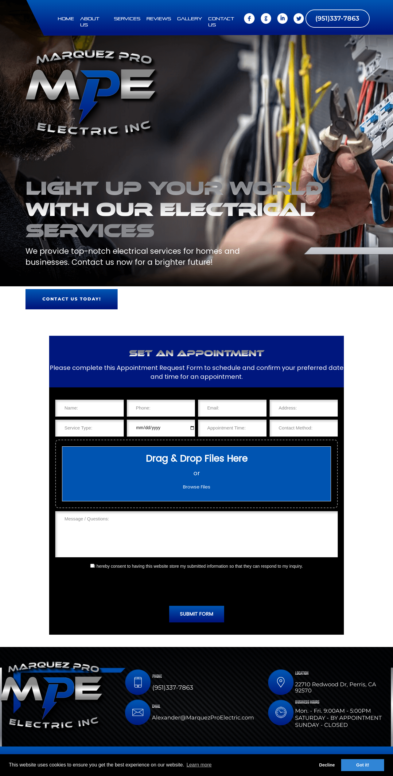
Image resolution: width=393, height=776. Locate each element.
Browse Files (196, 487)
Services (127, 19)
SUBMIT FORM (196, 613)
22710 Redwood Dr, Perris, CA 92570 (335, 687)
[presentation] (196, 588)
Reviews (158, 19)
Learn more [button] (199, 764)
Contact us (221, 22)
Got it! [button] (362, 764)
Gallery (189, 19)
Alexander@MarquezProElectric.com (203, 718)
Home (66, 19)
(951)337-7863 (337, 18)
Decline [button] (327, 764)
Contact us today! (71, 299)
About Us (89, 22)
